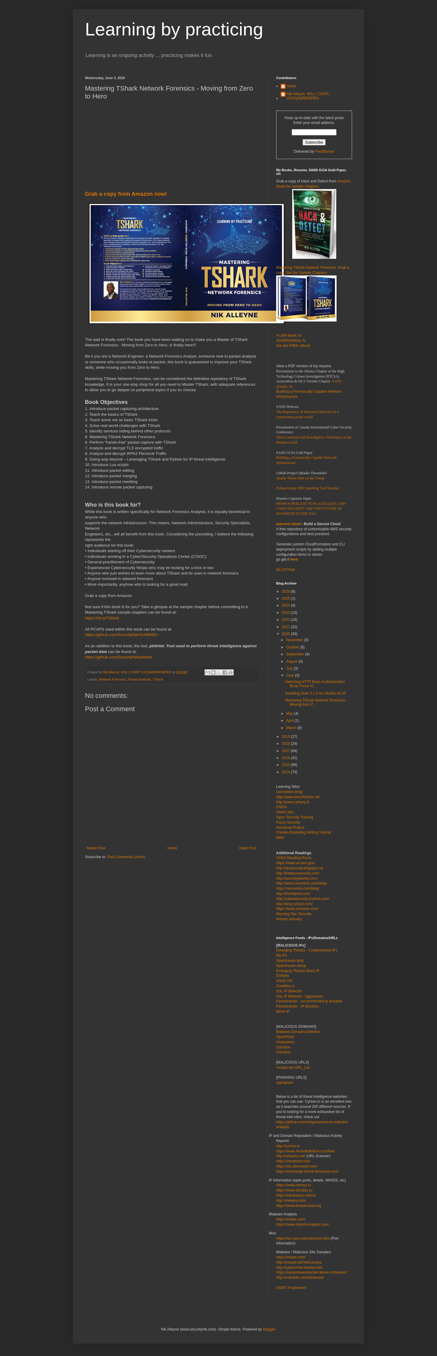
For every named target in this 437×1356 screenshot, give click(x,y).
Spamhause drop (290, 960)
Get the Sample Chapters (306, 273)
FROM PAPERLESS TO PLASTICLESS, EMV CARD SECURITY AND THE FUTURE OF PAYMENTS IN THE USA (311, 508)
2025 (286, 598)
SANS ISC (284, 981)
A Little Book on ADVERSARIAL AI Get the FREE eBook (293, 340)
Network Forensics (112, 679)
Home (172, 848)
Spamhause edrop (291, 966)
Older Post (247, 848)
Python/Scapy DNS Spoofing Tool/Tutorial (307, 488)
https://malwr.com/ (291, 1257)
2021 (286, 627)
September (295, 654)
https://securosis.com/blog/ (297, 888)
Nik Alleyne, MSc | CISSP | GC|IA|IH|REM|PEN (308, 96)
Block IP (283, 1011)
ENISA (281, 807)
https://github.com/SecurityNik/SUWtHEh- (122, 634)
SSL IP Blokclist (289, 991)
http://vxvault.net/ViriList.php (299, 1262)
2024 (286, 605)
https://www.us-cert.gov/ (295, 863)
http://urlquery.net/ (290, 1156)
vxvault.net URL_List (293, 1067)
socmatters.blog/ (289, 792)
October (293, 647)
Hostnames (285, 1042)
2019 (286, 737)
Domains (283, 1047)
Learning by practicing (174, 29)
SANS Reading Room (293, 858)
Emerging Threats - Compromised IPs (306, 950)
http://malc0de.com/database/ (300, 1277)
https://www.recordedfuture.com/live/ (305, 1151)
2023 (286, 613)
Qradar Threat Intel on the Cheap (300, 478)
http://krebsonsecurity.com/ (298, 873)
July (290, 668)
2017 (286, 751)
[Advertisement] (171, 147)
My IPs (281, 955)
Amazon (344, 181)
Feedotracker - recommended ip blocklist (309, 1001)
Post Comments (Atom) (126, 857)
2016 (286, 758)
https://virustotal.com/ (293, 1161)
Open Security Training (294, 817)
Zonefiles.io (285, 986)
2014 (286, 772)
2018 (286, 743)
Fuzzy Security (288, 822)
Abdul (291, 86)
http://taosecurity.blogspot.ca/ (299, 868)
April (290, 720)
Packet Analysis (139, 679)
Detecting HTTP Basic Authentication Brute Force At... (315, 684)
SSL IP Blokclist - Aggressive (299, 996)
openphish (284, 1083)
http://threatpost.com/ (293, 893)
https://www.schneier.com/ (297, 909)
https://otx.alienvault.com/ (296, 1166)
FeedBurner (324, 151)
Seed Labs (284, 812)
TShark (158, 679)
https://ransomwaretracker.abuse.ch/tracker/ (311, 1272)
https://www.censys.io (293, 1185)
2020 (286, 634)
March (291, 728)
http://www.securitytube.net (298, 797)
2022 (286, 620)
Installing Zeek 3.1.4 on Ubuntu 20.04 (315, 693)
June (290, 675)
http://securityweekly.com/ (297, 878)
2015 (286, 765)
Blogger (269, 1329)
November (295, 640)
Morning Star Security (293, 914)
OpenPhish (285, 1037)
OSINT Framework (291, 1288)
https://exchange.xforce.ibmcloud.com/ (307, 1171)
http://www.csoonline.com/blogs (301, 883)
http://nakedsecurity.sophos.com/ (302, 899)
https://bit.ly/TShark (102, 618)
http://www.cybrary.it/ (293, 802)
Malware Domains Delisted (298, 1032)
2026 (286, 591)
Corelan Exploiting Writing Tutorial (303, 832)
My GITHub (285, 570)
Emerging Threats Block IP (298, 971)
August (292, 661)
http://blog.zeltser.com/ (294, 904)
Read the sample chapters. (298, 186)
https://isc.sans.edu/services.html (303, 1238)
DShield (282, 976)
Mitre (280, 837)
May (290, 713)
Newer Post (95, 848)
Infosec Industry (289, 919)
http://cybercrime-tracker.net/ (299, 1267)
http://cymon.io (288, 1146)
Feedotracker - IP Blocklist (297, 1006)
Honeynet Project (290, 827)
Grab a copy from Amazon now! (126, 194)
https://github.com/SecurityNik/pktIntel (118, 657)
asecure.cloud (288, 524)
